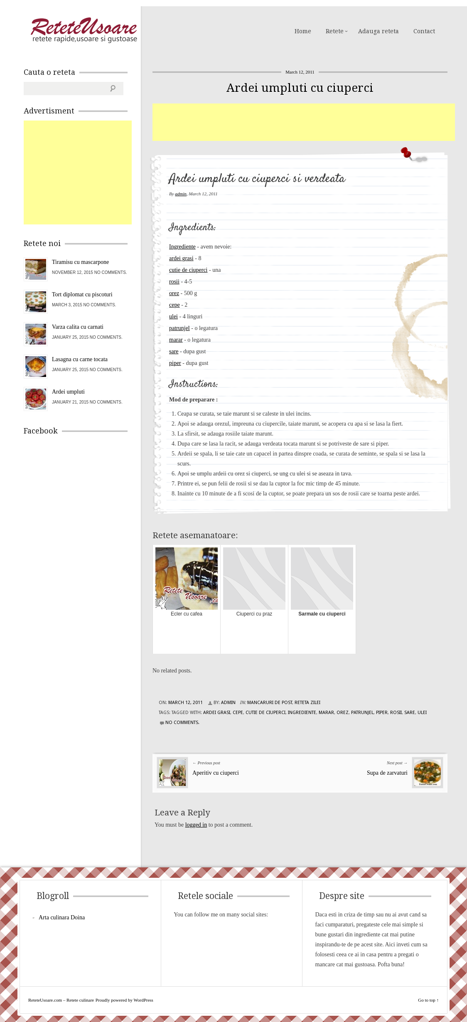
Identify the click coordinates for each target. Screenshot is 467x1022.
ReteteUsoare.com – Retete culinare (83, 30)
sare (174, 351)
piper (175, 363)
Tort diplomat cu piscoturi (82, 294)
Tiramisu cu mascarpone (80, 262)
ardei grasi (181, 258)
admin (181, 193)
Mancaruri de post (269, 702)
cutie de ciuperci (188, 270)
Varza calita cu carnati (77, 327)
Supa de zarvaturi (387, 773)
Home (303, 31)
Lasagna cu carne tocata (80, 359)
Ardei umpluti (68, 392)
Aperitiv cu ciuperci (215, 773)
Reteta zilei (307, 702)
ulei (173, 316)
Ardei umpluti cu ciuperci (300, 88)
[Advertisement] (303, 122)
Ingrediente (182, 247)
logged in (196, 825)
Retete (335, 31)
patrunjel (179, 328)
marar (176, 340)
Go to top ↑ (428, 999)
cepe (174, 305)
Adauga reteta (378, 31)
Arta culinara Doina (62, 917)
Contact (424, 31)
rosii (174, 281)
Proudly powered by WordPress (124, 999)
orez (174, 293)
